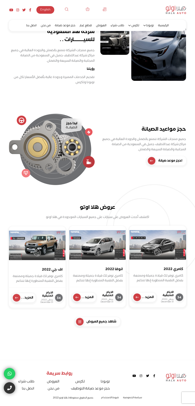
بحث (63, 10)
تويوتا (150, 26)
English (45, 10)
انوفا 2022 (114, 287)
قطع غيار (86, 26)
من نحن (46, 26)
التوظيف (81, 10)
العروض (101, 26)
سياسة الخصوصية (132, 398)
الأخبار (100, 10)
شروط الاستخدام (110, 398)
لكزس (135, 26)
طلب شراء (117, 26)
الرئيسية (163, 26)
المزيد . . (143, 310)
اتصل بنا (31, 26)
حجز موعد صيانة (65, 26)
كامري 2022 (173, 283)
